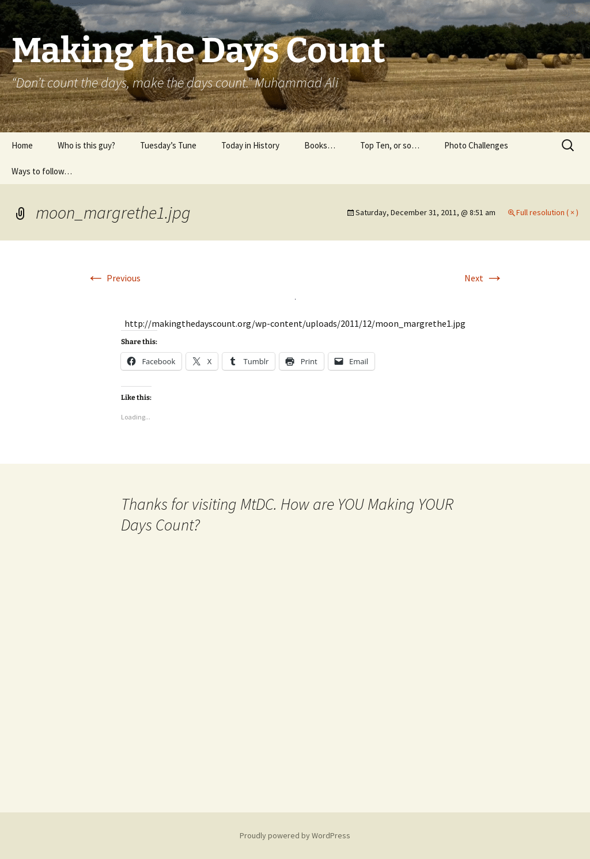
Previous (113, 278)
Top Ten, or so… (389, 145)
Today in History (250, 145)
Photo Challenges (476, 145)
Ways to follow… (42, 171)
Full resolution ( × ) (547, 212)
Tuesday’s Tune (168, 145)
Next (484, 278)
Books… (319, 145)
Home (22, 145)
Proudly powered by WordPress (295, 835)
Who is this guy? (86, 145)
